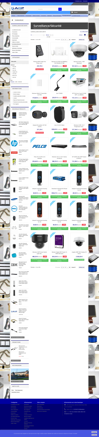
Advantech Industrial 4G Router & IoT (59, 189)
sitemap (25, 428)
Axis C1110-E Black (59, 125)
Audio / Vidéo (15, 52)
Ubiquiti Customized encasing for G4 (39, 189)
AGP (14, 68)
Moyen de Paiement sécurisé (18, 100)
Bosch (14, 75)
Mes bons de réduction (42, 411)
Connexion (85, 1)
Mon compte (41, 402)
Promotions (16, 342)
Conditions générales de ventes (19, 96)
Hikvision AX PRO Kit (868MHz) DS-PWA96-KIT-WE (59, 62)
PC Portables (15, 33)
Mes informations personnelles (43, 409)
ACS (14, 66)
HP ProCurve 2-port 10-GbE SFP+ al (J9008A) (79, 94)
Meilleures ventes (27, 407)
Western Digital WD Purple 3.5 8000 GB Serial (59, 252)
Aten (14, 70)
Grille (85, 35)
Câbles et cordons (36, 15)
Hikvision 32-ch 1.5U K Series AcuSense (59, 157)
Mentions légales (16, 94)
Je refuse (94, 434)
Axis (14, 73)
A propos (15, 98)
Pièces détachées (21, 15)
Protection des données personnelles (20, 102)
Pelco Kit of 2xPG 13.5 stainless (39, 157)
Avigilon (14, 71)
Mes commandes (40, 404)
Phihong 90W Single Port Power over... (39, 62)
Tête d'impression (18, 390)
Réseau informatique (57, 15)
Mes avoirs (39, 406)
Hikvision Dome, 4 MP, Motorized (79, 62)
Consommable (28, 15)
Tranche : (13, 81)
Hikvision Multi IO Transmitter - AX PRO (39, 94)
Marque (13, 15)
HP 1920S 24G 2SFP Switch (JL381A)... (79, 157)
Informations (17, 88)
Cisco (14, 77)
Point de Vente (15, 46)
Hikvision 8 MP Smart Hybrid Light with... (39, 252)
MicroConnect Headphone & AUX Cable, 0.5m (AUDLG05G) (23, 347)
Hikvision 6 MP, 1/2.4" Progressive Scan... (79, 125)
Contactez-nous (78, 1)
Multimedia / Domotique (17, 48)
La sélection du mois (76, 15)
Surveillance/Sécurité (67, 15)
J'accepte (94, 432)
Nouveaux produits (18, 109)
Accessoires (43, 15)
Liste (87, 35)
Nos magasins (16, 365)
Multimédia (49, 15)
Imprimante (14, 40)
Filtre (13, 390)
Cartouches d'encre (16, 392)
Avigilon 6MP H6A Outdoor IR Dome (79, 252)
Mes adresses (40, 407)
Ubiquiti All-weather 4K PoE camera (39, 125)
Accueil (25, 413)
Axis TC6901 (59, 93)
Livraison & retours (17, 92)
